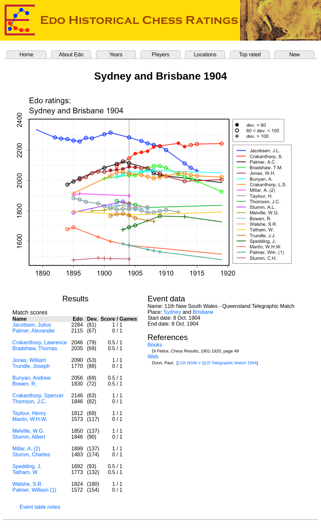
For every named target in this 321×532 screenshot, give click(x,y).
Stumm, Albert (28, 437)
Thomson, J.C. (29, 401)
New (294, 54)
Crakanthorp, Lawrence (39, 342)
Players (160, 54)
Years (115, 54)
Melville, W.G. (28, 431)
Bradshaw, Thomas (34, 348)
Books (154, 345)
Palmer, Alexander (33, 330)
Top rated (250, 54)
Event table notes (40, 507)
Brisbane (203, 312)
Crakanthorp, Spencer (38, 395)
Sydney (172, 312)
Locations (205, 54)
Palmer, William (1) (34, 490)
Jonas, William (29, 360)
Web (152, 356)
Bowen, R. (24, 384)
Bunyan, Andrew (31, 378)
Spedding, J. (27, 466)
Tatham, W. (25, 472)
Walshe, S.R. (27, 484)
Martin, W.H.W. (29, 419)
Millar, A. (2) (26, 448)
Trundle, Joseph (31, 366)
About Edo (71, 54)
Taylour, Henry (29, 413)
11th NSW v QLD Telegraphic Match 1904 (217, 362)
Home (26, 54)
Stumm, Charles (31, 454)
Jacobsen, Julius (31, 325)
